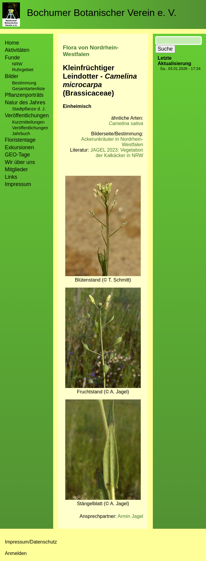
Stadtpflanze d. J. (29, 108)
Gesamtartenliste (28, 88)
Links (11, 177)
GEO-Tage (17, 155)
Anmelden (16, 553)
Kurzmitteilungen (28, 122)
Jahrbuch (21, 133)
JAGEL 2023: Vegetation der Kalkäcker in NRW (116, 152)
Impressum (18, 184)
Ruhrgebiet (22, 69)
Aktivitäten (17, 50)
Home (12, 43)
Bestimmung (24, 82)
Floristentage (20, 140)
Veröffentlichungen (30, 127)
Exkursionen (19, 147)
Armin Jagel (130, 516)
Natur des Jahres (25, 102)
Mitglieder (16, 169)
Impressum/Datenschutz (31, 541)
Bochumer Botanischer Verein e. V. (101, 12)
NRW (17, 63)
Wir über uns (20, 162)
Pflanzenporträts (24, 95)
